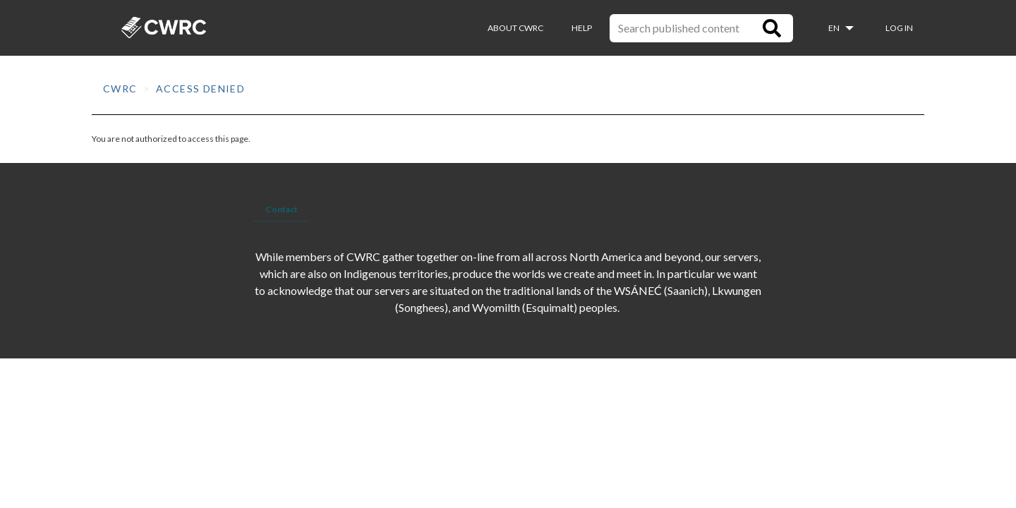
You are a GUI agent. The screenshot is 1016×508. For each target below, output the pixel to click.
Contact (281, 209)
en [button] (834, 28)
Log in (899, 28)
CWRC (120, 89)
